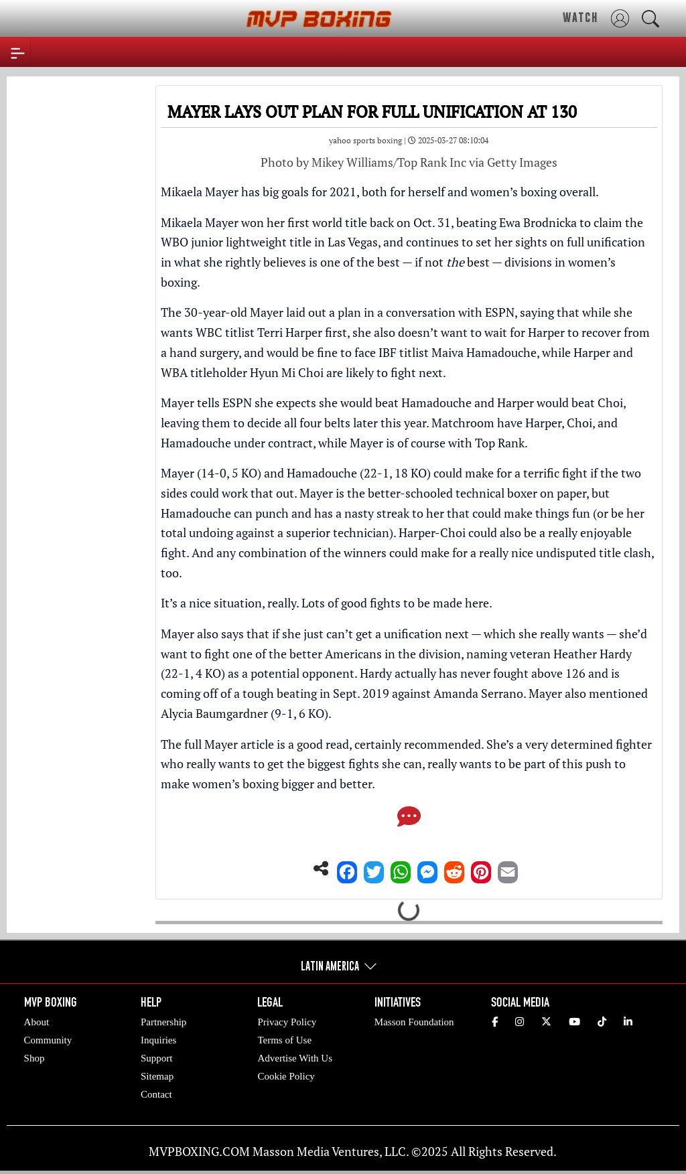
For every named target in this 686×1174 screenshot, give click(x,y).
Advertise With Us (294, 1058)
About (37, 1022)
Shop (34, 1058)
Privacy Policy (286, 1022)
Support (157, 1058)
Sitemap (157, 1076)
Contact (156, 1094)
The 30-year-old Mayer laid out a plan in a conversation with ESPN (337, 312)
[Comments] (409, 820)
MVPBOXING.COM (199, 1151)
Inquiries (158, 1040)
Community (48, 1040)
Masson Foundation (414, 1022)
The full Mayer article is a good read (255, 744)
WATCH (580, 17)
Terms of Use (284, 1040)
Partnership (163, 1022)
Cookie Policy (285, 1076)
